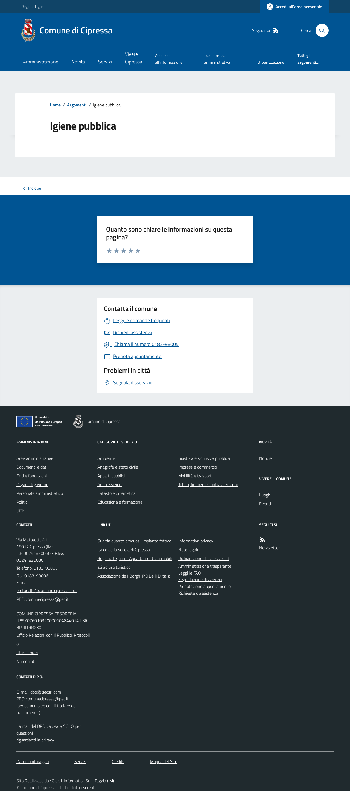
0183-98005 (46, 568)
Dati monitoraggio (32, 761)
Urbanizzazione (271, 62)
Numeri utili (26, 661)
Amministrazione (40, 61)
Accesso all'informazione (169, 58)
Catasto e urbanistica (116, 493)
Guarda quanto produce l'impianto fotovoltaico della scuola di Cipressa (134, 545)
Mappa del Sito (163, 761)
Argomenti (77, 105)
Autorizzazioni (109, 484)
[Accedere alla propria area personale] (294, 6)
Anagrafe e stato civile (117, 467)
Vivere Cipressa (133, 57)
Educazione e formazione (119, 502)
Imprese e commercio (197, 467)
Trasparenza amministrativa (217, 58)
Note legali (188, 549)
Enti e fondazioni (31, 475)
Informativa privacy (195, 541)
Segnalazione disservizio (200, 579)
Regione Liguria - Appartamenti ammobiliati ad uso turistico (134, 562)
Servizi (105, 61)
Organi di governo (32, 484)
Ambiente (106, 458)
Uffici (20, 510)
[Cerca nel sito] (320, 30)
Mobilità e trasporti (195, 475)
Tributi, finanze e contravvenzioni (208, 484)
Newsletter (269, 547)
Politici (22, 502)
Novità (78, 61)
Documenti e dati (31, 467)
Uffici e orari (27, 652)
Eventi (265, 503)
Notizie (265, 458)
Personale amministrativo (39, 493)
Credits (118, 761)
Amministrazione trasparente (204, 566)
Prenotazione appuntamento (204, 586)
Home (55, 105)
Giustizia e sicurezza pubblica (204, 458)
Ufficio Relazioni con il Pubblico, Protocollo (53, 639)
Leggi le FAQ (189, 573)
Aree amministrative (34, 458)
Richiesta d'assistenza (198, 593)
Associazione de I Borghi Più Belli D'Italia (133, 576)
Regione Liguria (33, 6)
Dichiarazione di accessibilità (203, 558)
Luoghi (265, 495)
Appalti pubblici (111, 475)
